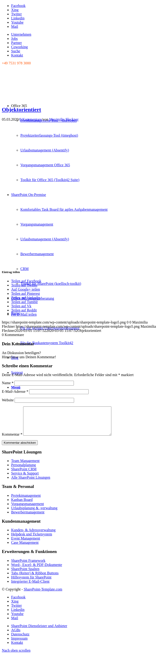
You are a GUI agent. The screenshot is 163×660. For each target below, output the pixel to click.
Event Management (25, 544)
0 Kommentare (30, 119)
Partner (16, 43)
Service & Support (25, 479)
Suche (15, 51)
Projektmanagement (26, 501)
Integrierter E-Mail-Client (30, 587)
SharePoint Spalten (25, 574)
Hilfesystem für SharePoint (31, 583)
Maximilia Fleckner (63, 119)
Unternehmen (21, 34)
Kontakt (17, 55)
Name (7, 383)
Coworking (19, 47)
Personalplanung (23, 470)
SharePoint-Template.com (43, 595)
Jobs (14, 39)
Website (8, 400)
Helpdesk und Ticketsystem (31, 540)
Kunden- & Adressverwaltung (33, 535)
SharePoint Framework (28, 566)
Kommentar (12, 440)
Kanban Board (22, 505)
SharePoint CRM (24, 475)
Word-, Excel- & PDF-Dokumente (36, 570)
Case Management (25, 548)
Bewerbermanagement (27, 518)
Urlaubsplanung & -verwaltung (34, 513)
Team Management (25, 466)
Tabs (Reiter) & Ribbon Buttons (35, 579)
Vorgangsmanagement (27, 509)
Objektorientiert (21, 110)
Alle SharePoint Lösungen (30, 483)
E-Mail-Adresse (15, 391)
